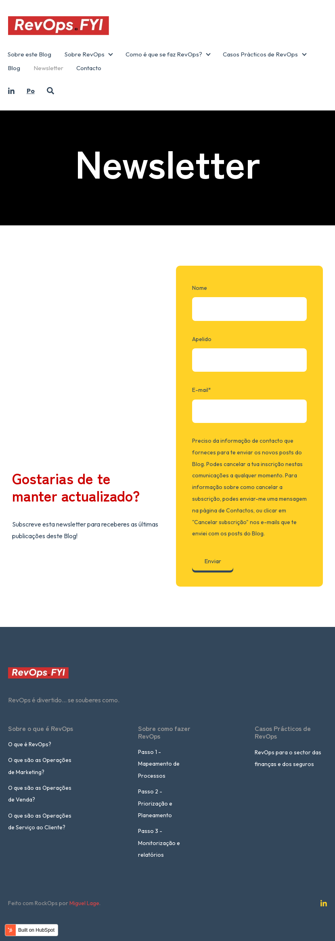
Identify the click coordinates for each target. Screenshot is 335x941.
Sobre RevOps (85, 54)
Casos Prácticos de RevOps (260, 54)
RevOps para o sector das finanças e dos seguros (288, 758)
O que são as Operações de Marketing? (39, 765)
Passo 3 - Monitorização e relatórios (159, 842)
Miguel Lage (84, 903)
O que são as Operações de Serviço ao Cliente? (39, 821)
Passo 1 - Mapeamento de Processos (159, 763)
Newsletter (48, 68)
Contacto (88, 68)
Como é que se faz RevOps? (164, 54)
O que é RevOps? (29, 744)
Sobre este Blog (29, 54)
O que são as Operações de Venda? (39, 793)
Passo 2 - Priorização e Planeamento (155, 803)
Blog (14, 68)
